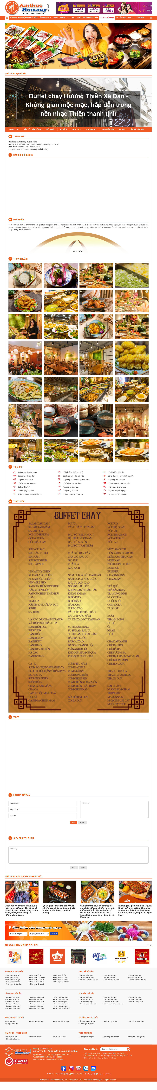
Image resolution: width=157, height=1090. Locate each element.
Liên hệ (107, 1074)
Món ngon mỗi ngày (14, 971)
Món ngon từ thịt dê (61, 980)
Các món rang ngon (86, 1002)
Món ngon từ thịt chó (61, 982)
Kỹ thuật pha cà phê (135, 977)
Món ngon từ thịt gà (13, 980)
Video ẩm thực (85, 1033)
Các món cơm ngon (13, 1004)
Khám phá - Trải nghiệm (16, 1033)
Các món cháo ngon (37, 1004)
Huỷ (83, 868)
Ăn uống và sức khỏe (88, 1017)
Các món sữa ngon (86, 975)
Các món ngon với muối (88, 1004)
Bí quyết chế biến (86, 993)
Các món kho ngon (86, 999)
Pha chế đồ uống (86, 971)
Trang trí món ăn (12, 1024)
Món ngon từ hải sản (37, 977)
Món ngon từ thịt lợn (37, 982)
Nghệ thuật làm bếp (14, 1017)
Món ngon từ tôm (12, 977)
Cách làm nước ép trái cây (137, 980)
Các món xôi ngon (60, 1002)
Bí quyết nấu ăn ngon (61, 1021)
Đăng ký (100, 1074)
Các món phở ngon (61, 999)
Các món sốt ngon (86, 997)
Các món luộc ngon (110, 999)
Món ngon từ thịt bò (13, 982)
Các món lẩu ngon (12, 999)
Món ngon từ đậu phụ (13, 984)
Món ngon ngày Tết (13, 975)
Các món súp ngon (60, 1006)
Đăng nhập (92, 1074)
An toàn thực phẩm (110, 1021)
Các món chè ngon (110, 975)
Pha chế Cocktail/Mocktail (89, 980)
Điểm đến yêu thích (13, 1039)
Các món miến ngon (37, 1002)
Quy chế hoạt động (62, 1074)
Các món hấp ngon (134, 997)
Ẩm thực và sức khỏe (87, 1021)
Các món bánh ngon (61, 997)
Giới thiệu (50, 1074)
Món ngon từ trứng (60, 977)
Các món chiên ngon (111, 1002)
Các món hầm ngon (135, 999)
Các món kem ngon (134, 975)
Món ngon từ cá (35, 975)
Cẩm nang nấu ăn (13, 993)
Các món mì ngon (36, 999)
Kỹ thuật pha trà (109, 977)
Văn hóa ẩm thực (36, 1037)
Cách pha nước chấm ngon (113, 1004)
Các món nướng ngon (135, 1002)
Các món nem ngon (61, 1004)
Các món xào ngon (110, 997)
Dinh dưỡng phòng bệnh (136, 1021)
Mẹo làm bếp (10, 1021)
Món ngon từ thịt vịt (37, 980)
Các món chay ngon (37, 1008)
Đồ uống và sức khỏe (87, 1024)
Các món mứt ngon (37, 997)
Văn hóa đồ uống (60, 1037)
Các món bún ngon (12, 1002)
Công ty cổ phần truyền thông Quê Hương (55, 1051)
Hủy (82, 822)
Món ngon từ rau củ (37, 984)
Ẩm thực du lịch (11, 1037)
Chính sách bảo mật (78, 1074)
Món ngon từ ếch (60, 975)
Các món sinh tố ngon (111, 980)
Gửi (73, 822)
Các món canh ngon (13, 1008)
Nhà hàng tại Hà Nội (15, 73)
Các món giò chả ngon (62, 1008)
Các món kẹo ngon (12, 997)
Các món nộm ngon (37, 1006)
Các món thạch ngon (87, 977)
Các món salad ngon (13, 1006)
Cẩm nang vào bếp (36, 1021)
